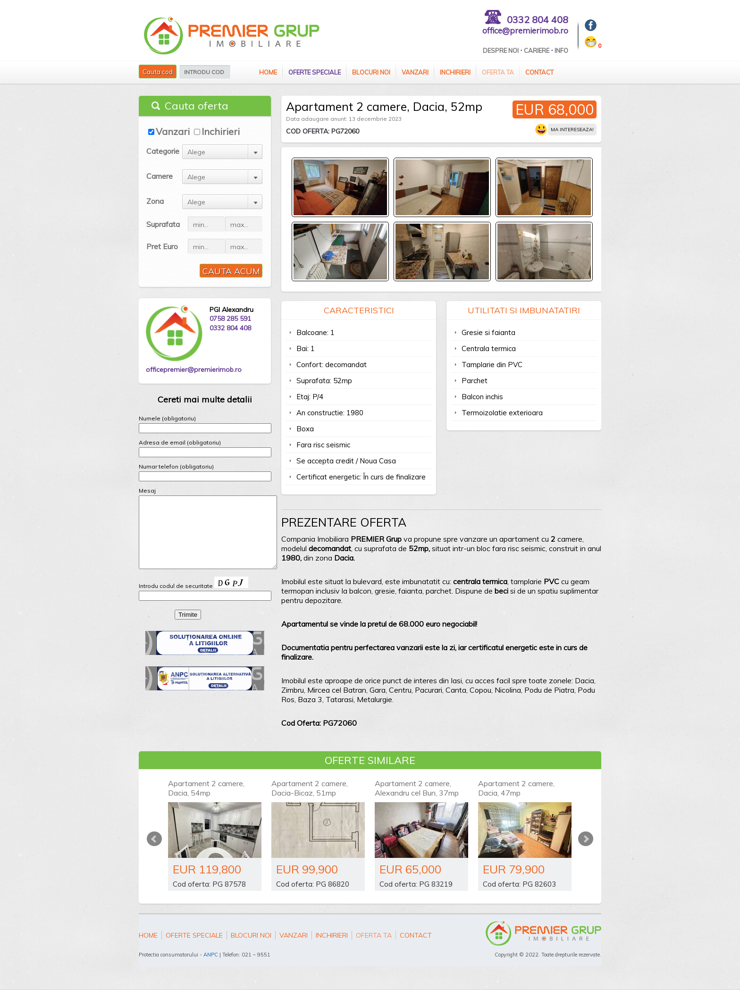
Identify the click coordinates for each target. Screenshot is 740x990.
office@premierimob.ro (525, 30)
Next (585, 839)
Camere (159, 176)
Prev (154, 839)
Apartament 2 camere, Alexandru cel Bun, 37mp (417, 788)
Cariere (536, 50)
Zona (155, 201)
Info (561, 50)
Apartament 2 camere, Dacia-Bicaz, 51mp (309, 788)
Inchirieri (455, 72)
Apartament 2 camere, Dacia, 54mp (206, 788)
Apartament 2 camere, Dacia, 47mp (516, 788)
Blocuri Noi (371, 72)
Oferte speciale (314, 72)
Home (268, 72)
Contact (539, 72)
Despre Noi (501, 50)
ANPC (210, 954)
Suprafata (163, 224)
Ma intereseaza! (572, 129)
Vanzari (415, 72)
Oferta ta (498, 72)
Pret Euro (162, 246)
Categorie (162, 151)
